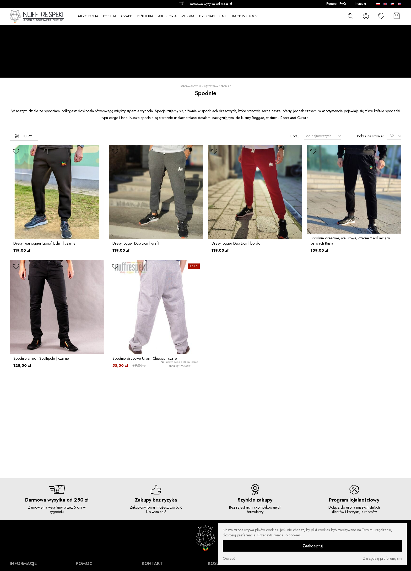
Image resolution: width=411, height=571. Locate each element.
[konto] (366, 16)
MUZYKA (187, 16)
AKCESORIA (167, 16)
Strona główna (190, 86)
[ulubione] (16, 151)
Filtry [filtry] (23, 136)
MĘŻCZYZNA (88, 16)
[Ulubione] (381, 16)
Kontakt (360, 3)
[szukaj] (350, 16)
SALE (223, 16)
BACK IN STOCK (245, 16)
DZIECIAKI (207, 16)
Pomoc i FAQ (336, 3)
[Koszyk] (396, 16)
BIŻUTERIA (145, 16)
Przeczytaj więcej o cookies (279, 535)
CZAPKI (127, 16)
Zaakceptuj (312, 546)
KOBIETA (109, 16)
